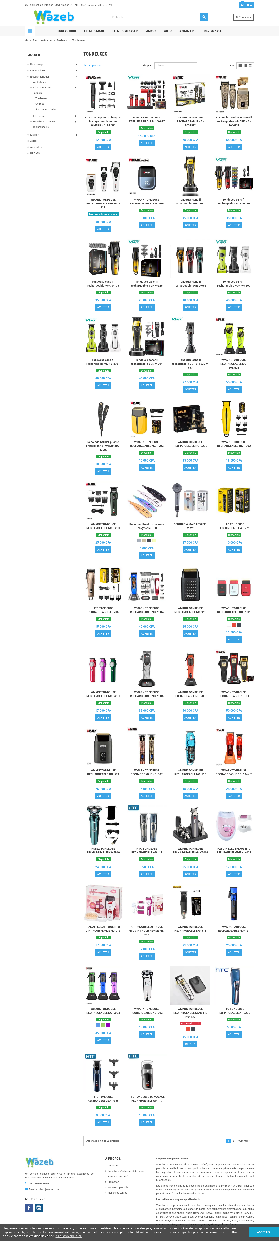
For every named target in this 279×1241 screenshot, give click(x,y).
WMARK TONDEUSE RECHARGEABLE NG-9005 (147, 694)
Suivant (244, 1141)
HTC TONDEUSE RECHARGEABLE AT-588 (103, 1098)
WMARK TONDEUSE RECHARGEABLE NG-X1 (234, 694)
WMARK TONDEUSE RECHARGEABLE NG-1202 (234, 443)
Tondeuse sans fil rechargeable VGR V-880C (234, 283)
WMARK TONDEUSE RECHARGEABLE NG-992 (147, 1010)
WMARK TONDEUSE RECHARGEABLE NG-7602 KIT (103, 203)
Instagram (39, 1208)
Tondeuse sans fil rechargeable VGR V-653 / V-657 (190, 363)
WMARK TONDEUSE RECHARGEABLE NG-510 (190, 772)
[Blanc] (229, 625)
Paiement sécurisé (118, 1176)
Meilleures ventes (117, 1192)
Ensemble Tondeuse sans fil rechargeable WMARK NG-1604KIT (234, 121)
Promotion (113, 1181)
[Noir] (149, 540)
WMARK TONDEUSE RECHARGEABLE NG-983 (103, 772)
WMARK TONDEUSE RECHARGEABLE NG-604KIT (234, 772)
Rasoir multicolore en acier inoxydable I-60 (146, 526)
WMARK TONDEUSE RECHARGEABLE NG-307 (147, 772)
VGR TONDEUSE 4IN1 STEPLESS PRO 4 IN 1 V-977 (147, 119)
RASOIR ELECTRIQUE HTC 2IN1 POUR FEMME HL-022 (234, 850)
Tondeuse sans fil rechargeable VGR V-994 (147, 361)
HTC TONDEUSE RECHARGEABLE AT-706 (103, 610)
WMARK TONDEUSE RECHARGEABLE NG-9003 (103, 1010)
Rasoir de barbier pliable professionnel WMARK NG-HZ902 (103, 445)
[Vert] (103, 1025)
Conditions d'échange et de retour (126, 1171)
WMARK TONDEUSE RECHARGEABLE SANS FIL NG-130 (190, 1012)
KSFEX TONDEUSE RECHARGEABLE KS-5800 (103, 850)
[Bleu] (98, 1025)
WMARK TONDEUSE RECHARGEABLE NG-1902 (147, 443)
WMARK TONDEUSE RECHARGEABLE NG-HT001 (190, 850)
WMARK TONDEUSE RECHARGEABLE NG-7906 (147, 201)
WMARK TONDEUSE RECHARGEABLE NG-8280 (103, 526)
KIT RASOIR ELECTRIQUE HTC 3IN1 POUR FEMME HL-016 (147, 930)
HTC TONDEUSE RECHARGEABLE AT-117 (146, 850)
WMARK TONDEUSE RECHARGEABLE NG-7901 (234, 610)
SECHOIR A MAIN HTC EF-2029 (190, 526)
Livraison (113, 1165)
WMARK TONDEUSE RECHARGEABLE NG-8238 (190, 443)
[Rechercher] (157, 17)
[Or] (154, 540)
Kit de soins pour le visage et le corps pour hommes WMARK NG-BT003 (103, 121)
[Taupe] (144, 540)
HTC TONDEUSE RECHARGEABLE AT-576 (234, 526)
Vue (232, 65)
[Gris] (139, 540)
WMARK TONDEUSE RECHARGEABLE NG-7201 (103, 694)
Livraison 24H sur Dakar (70, 4)
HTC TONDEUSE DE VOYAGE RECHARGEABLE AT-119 (147, 1098)
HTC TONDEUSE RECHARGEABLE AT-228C (234, 1010)
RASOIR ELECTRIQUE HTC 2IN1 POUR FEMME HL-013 (103, 928)
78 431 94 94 (100, 4)
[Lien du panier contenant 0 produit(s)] (246, 5)
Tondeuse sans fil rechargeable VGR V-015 (190, 201)
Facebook (29, 1208)
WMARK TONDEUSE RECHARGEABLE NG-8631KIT (190, 121)
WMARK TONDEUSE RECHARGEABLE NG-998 (190, 610)
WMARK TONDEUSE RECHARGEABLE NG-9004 (147, 610)
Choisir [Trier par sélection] (160, 65)
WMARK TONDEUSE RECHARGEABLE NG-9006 (190, 694)
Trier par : (146, 65)
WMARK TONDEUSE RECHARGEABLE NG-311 (190, 928)
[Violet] (108, 1025)
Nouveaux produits (118, 1187)
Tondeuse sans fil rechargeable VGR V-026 (234, 201)
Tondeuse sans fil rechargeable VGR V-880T (103, 361)
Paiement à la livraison (39, 4)
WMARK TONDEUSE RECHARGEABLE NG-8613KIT (233, 363)
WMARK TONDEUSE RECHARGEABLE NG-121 (234, 928)
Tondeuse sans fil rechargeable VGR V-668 (190, 283)
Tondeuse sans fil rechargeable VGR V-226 (147, 283)
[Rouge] (234, 625)
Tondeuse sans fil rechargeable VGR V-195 (103, 283)
